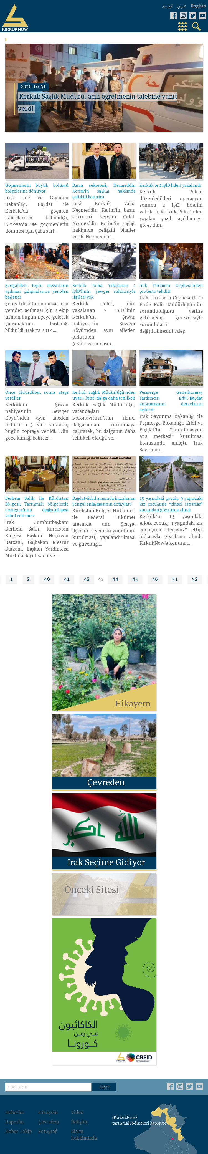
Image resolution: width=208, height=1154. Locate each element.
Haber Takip (18, 1126)
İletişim (79, 1117)
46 (155, 577)
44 (115, 577)
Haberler (14, 1107)
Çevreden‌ (48, 1117)
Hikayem (48, 1107)
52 (195, 577)
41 (67, 577)
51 (175, 577)
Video (77, 1107)
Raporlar (14, 1117)
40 (47, 577)
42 (87, 577)
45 (135, 577)
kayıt (104, 1082)
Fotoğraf (47, 1126)
